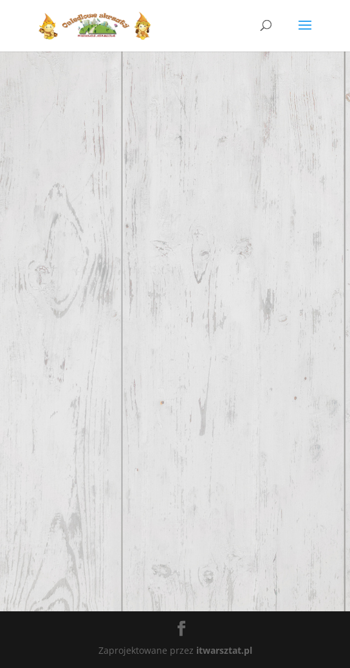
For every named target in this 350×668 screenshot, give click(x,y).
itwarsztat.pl (224, 650)
